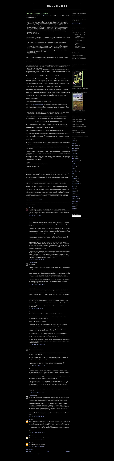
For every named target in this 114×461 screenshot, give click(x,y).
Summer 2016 (75, 200)
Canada (74, 150)
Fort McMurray (75, 161)
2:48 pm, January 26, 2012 (36, 416)
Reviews (74, 190)
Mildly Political (75, 171)
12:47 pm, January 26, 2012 (36, 392)
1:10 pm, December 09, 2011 (37, 344)
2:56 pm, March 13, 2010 (36, 308)
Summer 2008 (75, 194)
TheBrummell (32, 262)
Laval (73, 168)
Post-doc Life (75, 181)
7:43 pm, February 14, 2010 (37, 284)
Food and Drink (75, 160)
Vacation (74, 208)
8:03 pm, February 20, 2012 (37, 446)
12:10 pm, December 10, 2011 (37, 365)
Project (73, 185)
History (73, 166)
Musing (73, 173)
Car (73, 151)
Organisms (74, 178)
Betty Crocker (75, 145)
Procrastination (75, 183)
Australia (74, 143)
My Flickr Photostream (77, 22)
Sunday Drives (75, 201)
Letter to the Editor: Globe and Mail (37, 14)
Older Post (68, 451)
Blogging (74, 146)
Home (48, 451)
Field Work (74, 158)
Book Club (74, 148)
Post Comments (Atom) (36, 454)
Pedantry (74, 180)
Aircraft (73, 140)
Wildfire (73, 209)
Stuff (73, 193)
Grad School (75, 165)
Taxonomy (74, 203)
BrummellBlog (57, 6)
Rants (73, 188)
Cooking (74, 156)
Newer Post (28, 451)
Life (73, 170)
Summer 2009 (75, 196)
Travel (73, 206)
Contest (74, 155)
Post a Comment (29, 449)
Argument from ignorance (37, 104)
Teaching (74, 204)
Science (74, 191)
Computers (74, 153)
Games (73, 163)
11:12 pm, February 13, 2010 (37, 259)
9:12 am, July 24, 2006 (35, 215)
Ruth (30, 419)
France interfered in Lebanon (52, 90)
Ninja (73, 175)
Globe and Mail (46, 15)
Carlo (30, 207)
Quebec (74, 186)
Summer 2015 (75, 198)
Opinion (31, 200)
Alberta (73, 141)
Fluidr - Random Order (77, 23)
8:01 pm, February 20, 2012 (37, 432)
